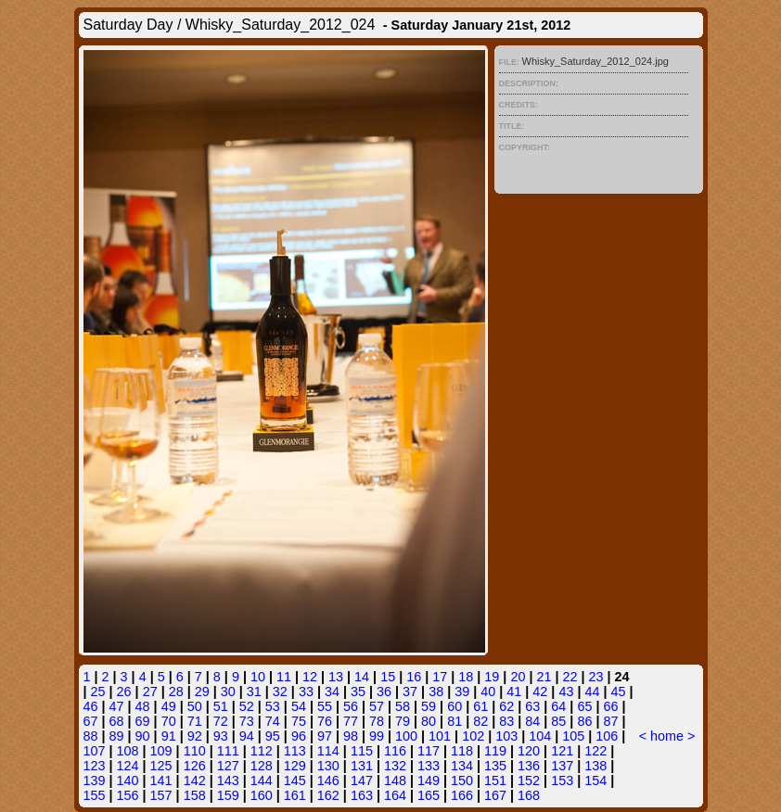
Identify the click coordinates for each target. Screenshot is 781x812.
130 (328, 765)
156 (128, 795)
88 (90, 736)
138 (595, 765)
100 (406, 736)
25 (98, 691)
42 (539, 691)
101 (440, 736)
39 (462, 691)
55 (324, 706)
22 (569, 676)
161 (295, 795)
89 (116, 736)
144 (261, 780)
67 (90, 721)
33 (306, 691)
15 (387, 676)
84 (532, 721)
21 (543, 676)
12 (309, 676)
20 (517, 676)
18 (465, 676)
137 (562, 765)
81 (454, 721)
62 (506, 706)
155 (94, 795)
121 (562, 750)
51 (220, 706)
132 (395, 765)
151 (495, 780)
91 (168, 736)
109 (161, 750)
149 (428, 780)
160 (261, 795)
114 (328, 750)
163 (362, 795)
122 (595, 750)
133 (428, 765)
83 (506, 721)
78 (376, 721)
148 (395, 780)
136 (529, 765)
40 (487, 691)
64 (558, 706)
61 (480, 706)
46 (90, 706)
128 (261, 765)
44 (591, 691)
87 (610, 721)
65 (584, 706)
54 (298, 706)
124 (128, 765)
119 (495, 750)
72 (220, 721)
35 (358, 691)
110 (195, 750)
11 (283, 676)
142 (195, 780)
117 (428, 750)
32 (280, 691)
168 (529, 795)
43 (565, 691)
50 (194, 706)
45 (617, 691)
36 (384, 691)
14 (361, 676)
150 (462, 780)
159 (228, 795)
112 (261, 750)
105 (573, 736)
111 (228, 750)
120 (529, 750)
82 (480, 721)
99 (376, 736)
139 (94, 780)
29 (202, 691)
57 (376, 706)
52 (246, 706)
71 (194, 721)
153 (562, 780)
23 (596, 676)
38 (436, 691)
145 (295, 780)
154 (595, 780)
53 (272, 706)
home (667, 736)
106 (606, 736)
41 (513, 691)
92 (194, 736)
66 (610, 706)
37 (410, 691)
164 (395, 795)
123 (94, 765)
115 (362, 750)
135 (495, 765)
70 (168, 721)
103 (506, 736)
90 (142, 736)
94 (246, 736)
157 (161, 795)
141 (161, 780)
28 (176, 691)
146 (328, 780)
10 (257, 676)
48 (142, 706)
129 (295, 765)
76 (324, 721)
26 (124, 691)
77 (350, 721)
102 (473, 736)
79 (402, 721)
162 (328, 795)
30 (228, 691)
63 (532, 706)
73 (246, 721)
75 (298, 721)
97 (324, 736)
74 (272, 721)
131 (362, 765)
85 (558, 721)
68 (116, 721)
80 (428, 721)
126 (195, 765)
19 (491, 676)
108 (128, 750)
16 (413, 676)
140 (128, 780)
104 (540, 736)
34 (332, 691)
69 (142, 721)
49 (168, 706)
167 (495, 795)
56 (350, 706)
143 (228, 780)
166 (462, 795)
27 (150, 691)
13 (335, 676)
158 (195, 795)
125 (161, 765)
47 (116, 706)
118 (462, 750)
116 (395, 750)
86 (584, 721)
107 (94, 750)
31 (254, 691)
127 (228, 765)
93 (220, 736)
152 (529, 780)
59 (428, 706)
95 (272, 736)
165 (428, 795)
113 (295, 750)
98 (350, 736)
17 (439, 676)
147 (362, 780)
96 (298, 736)
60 (454, 706)
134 (462, 765)
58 (402, 706)
